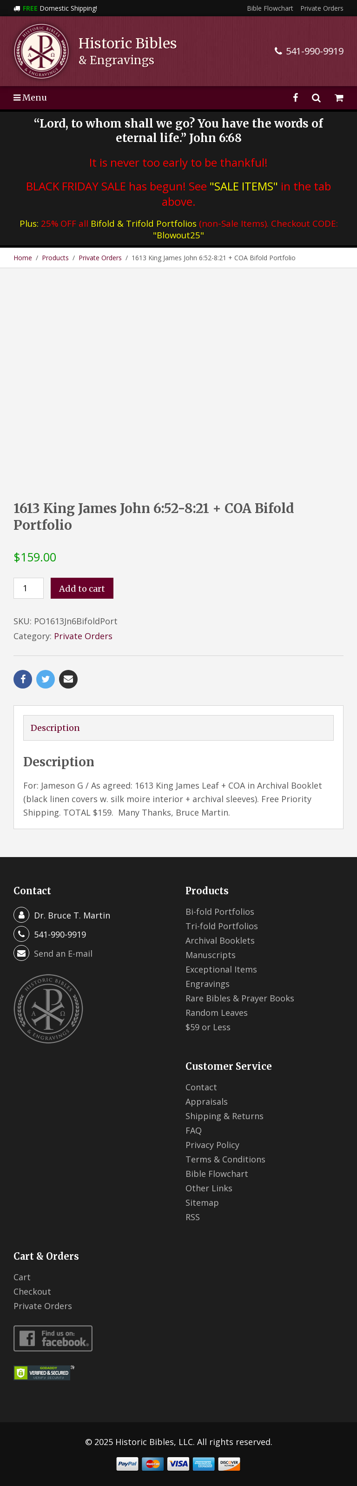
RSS (192, 1217)
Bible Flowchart (270, 8)
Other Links (208, 1188)
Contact (201, 1087)
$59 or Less (208, 1027)
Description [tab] (55, 728)
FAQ (193, 1130)
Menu (30, 97)
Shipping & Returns (224, 1115)
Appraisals (206, 1101)
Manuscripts (210, 954)
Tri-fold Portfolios (221, 926)
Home (22, 257)
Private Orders (322, 8)
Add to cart (82, 588)
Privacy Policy (212, 1144)
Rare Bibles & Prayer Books (239, 998)
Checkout (32, 1291)
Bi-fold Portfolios (219, 911)
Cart (22, 1277)
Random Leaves (216, 1012)
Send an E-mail (63, 953)
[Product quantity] (28, 588)
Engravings (207, 983)
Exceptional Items (221, 969)
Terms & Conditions (225, 1159)
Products (55, 257)
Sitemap (202, 1202)
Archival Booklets (220, 940)
